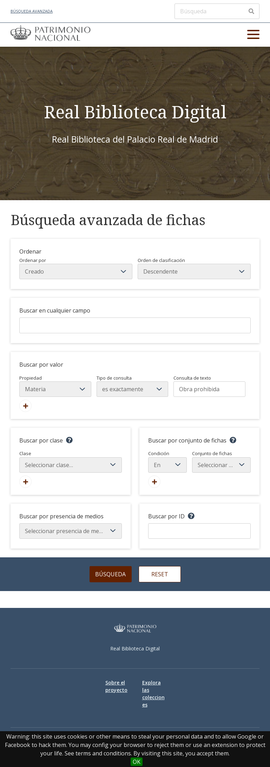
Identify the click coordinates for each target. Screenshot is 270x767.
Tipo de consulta (114, 378)
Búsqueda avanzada (32, 11)
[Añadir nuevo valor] (25, 406)
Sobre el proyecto (116, 686)
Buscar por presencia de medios (61, 516)
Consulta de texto (192, 378)
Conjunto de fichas (221, 461)
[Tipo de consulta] (133, 389)
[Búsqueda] (216, 11)
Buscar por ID (166, 516)
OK (136, 762)
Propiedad (30, 378)
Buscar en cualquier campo (54, 310)
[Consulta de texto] (209, 389)
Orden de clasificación (194, 268)
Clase (70, 461)
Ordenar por (75, 268)
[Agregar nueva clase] (25, 482)
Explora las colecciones (153, 693)
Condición (167, 461)
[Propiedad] (55, 389)
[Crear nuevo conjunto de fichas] (154, 482)
